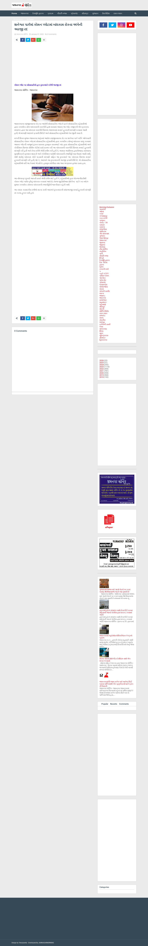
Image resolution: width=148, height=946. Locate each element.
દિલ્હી (101, 258)
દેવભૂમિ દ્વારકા (104, 260)
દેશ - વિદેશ (103, 262)
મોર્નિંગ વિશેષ (104, 311)
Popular (104, 704)
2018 (101, 377)
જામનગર (103, 240)
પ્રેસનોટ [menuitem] (74, 13)
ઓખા (101, 211)
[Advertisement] (52, 63)
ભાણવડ (102, 296)
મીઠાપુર (102, 307)
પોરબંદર (102, 278)
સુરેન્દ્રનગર (103, 335)
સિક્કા (101, 331)
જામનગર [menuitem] (25, 13)
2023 (101, 367)
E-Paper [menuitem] (30, 19)
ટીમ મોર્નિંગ (103, 249)
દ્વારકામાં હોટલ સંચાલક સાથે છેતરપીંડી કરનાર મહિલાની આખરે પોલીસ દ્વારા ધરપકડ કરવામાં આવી (116, 612)
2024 (101, 365)
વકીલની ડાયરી (104, 324)
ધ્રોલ (101, 267)
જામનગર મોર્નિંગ (22, 34)
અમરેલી (102, 209)
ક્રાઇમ (102, 225)
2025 (101, 362)
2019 (101, 375)
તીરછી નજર (103, 256)
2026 (101, 360)
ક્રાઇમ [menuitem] (50, 13)
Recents (113, 704)
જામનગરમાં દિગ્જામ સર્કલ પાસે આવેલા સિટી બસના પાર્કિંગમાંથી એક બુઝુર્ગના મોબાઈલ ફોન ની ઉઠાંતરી (116, 684)
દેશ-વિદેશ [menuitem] (106, 13)
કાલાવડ (102, 220)
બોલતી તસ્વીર (104, 291)
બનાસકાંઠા (103, 284)
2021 (101, 371)
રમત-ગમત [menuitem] (118, 13)
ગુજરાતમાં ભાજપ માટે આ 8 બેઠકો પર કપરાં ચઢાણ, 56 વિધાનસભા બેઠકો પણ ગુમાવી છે (114, 590)
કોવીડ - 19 (103, 222)
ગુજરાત (102, 236)
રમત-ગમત (103, 313)
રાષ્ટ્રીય (102, 320)
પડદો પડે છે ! (104, 273)
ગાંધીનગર (102, 231)
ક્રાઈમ (102, 227)
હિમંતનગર (103, 340)
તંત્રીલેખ (102, 251)
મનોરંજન (103, 300)
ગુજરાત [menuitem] (95, 13)
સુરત (101, 333)
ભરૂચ (101, 293)
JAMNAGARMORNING (46, 943)
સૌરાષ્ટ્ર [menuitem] (85, 13)
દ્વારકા (101, 265)
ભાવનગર (102, 298)
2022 (101, 369)
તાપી (101, 253)
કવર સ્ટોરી (103, 218)
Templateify (23, 943)
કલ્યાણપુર (103, 216)
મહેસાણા (102, 304)
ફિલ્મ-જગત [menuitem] (18, 19)
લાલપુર (102, 322)
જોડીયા (102, 247)
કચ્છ (101, 214)
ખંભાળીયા (103, 229)
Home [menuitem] (14, 13)
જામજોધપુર (103, 238)
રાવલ (101, 318)
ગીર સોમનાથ (104, 234)
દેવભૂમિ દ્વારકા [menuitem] (38, 13)
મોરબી (101, 309)
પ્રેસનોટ (102, 282)
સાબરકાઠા (103, 329)
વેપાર (101, 327)
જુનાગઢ (102, 242)
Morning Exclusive (106, 207)
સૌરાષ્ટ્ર (102, 338)
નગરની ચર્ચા (103, 269)
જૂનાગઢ (102, 245)
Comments (124, 704)
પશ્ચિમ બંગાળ (104, 276)
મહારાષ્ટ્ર (102, 302)
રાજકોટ (102, 315)
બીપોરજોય (103, 287)
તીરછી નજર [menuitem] (62, 13)
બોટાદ (101, 289)
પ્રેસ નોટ (102, 280)
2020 (101, 373)
